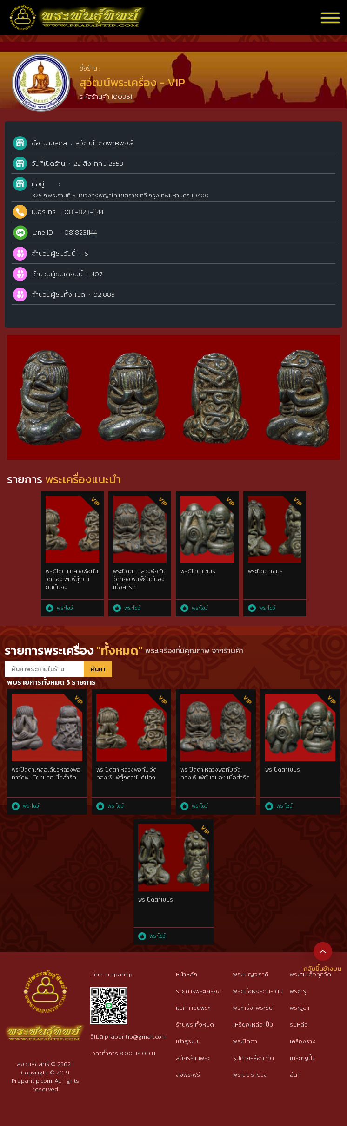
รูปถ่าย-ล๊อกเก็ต (253, 1058)
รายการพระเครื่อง (198, 991)
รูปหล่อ (299, 1024)
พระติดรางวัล (250, 1074)
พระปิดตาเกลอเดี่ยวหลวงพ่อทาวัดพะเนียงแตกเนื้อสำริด (46, 774)
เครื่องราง (303, 1041)
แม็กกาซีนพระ (193, 1007)
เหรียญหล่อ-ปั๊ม (253, 1024)
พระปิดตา (245, 1041)
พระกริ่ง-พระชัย (253, 1007)
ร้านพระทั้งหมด (195, 1024)
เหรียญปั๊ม (303, 1058)
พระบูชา (299, 1007)
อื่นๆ (295, 1074)
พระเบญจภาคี (250, 974)
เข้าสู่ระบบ (188, 1041)
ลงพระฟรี (188, 1074)
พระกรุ (298, 991)
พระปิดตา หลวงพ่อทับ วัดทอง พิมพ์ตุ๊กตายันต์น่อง (72, 579)
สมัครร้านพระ (192, 1058)
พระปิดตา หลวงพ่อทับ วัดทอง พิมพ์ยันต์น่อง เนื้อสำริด (139, 579)
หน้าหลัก (186, 974)
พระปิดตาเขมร (197, 571)
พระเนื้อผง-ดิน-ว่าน (258, 991)
